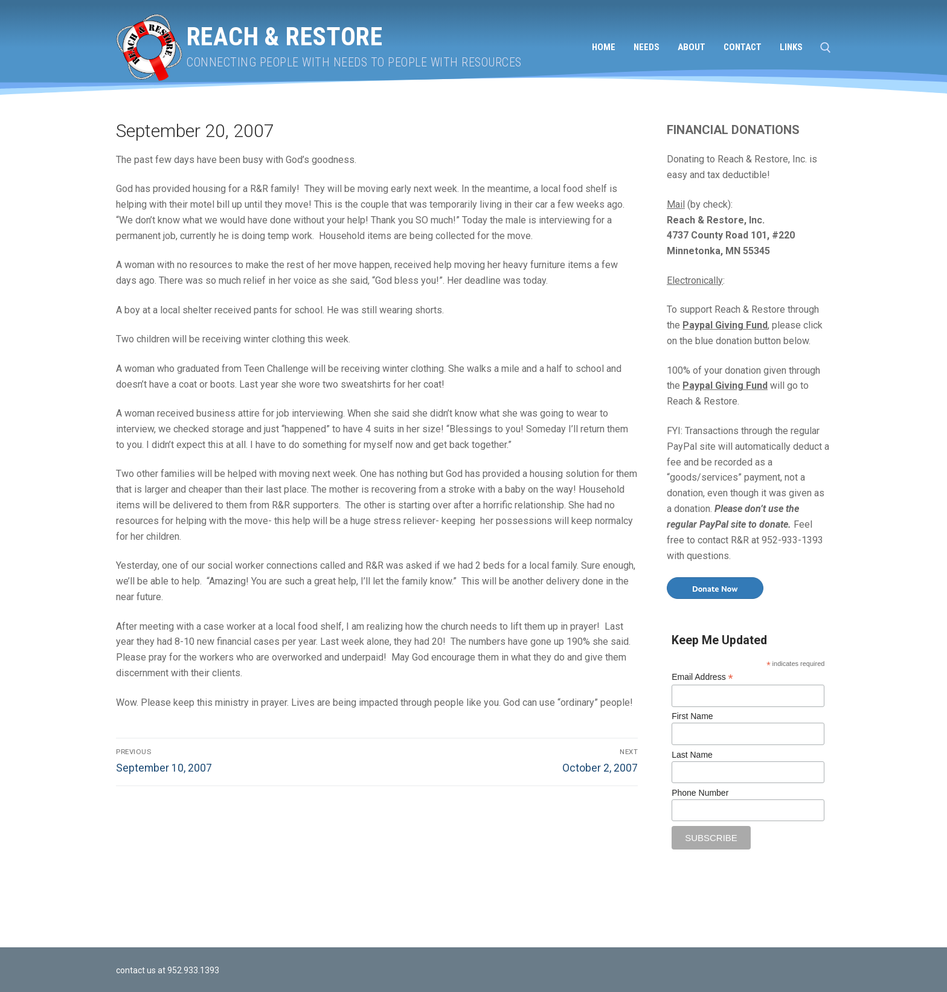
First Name (692, 716)
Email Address (702, 677)
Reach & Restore (284, 36)
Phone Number (700, 793)
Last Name (692, 755)
